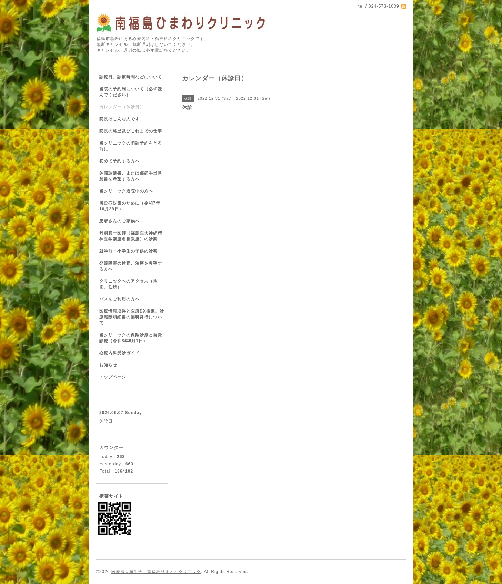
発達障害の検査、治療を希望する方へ (130, 266)
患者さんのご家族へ (119, 221)
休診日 (106, 421)
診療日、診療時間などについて (130, 77)
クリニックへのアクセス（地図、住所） (128, 284)
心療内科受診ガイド (119, 352)
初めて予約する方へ (119, 161)
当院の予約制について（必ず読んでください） (130, 92)
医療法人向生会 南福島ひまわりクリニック (156, 571)
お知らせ (108, 365)
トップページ (112, 377)
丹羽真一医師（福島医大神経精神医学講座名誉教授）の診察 (130, 236)
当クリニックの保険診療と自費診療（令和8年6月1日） (130, 338)
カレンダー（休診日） (121, 107)
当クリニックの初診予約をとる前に (130, 146)
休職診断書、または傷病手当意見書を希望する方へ (130, 176)
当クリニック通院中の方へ (126, 191)
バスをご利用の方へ (119, 299)
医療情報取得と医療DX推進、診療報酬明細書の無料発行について (131, 317)
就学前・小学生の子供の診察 (128, 251)
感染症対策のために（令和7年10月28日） (129, 206)
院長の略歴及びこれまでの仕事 (130, 131)
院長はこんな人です (119, 119)
